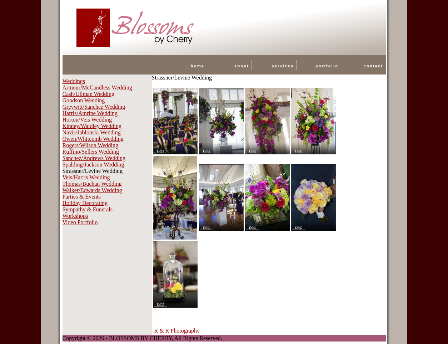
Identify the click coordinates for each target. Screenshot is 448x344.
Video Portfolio (80, 222)
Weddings (74, 81)
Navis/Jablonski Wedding (92, 132)
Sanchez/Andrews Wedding (94, 158)
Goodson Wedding (84, 100)
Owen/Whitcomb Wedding (93, 139)
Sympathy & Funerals (88, 209)
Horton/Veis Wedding (87, 120)
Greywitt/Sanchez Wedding (94, 107)
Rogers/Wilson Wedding (90, 145)
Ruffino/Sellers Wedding (91, 152)
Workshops (75, 216)
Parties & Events (82, 197)
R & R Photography (177, 331)
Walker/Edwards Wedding (92, 190)
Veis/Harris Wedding (86, 177)
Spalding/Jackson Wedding (93, 164)
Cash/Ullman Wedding (89, 94)
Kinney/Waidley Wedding (92, 126)
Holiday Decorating (85, 203)
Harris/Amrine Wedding (90, 113)
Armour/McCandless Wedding (97, 87)
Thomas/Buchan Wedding (92, 184)
